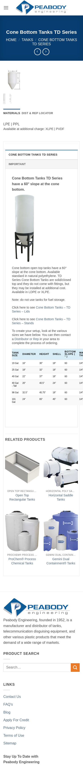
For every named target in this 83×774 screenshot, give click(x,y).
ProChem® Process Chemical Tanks (22, 561)
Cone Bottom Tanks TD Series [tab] (33, 154)
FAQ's (8, 704)
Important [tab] (17, 164)
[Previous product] (45, 51)
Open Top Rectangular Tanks (22, 497)
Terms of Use (13, 735)
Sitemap (9, 743)
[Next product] (37, 51)
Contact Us (12, 697)
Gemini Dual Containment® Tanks (60, 561)
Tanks (27, 40)
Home (11, 40)
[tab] (11, 113)
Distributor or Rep (27, 339)
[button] (6, 7)
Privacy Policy (14, 728)
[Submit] (75, 667)
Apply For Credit (16, 720)
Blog (6, 712)
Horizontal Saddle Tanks (61, 497)
